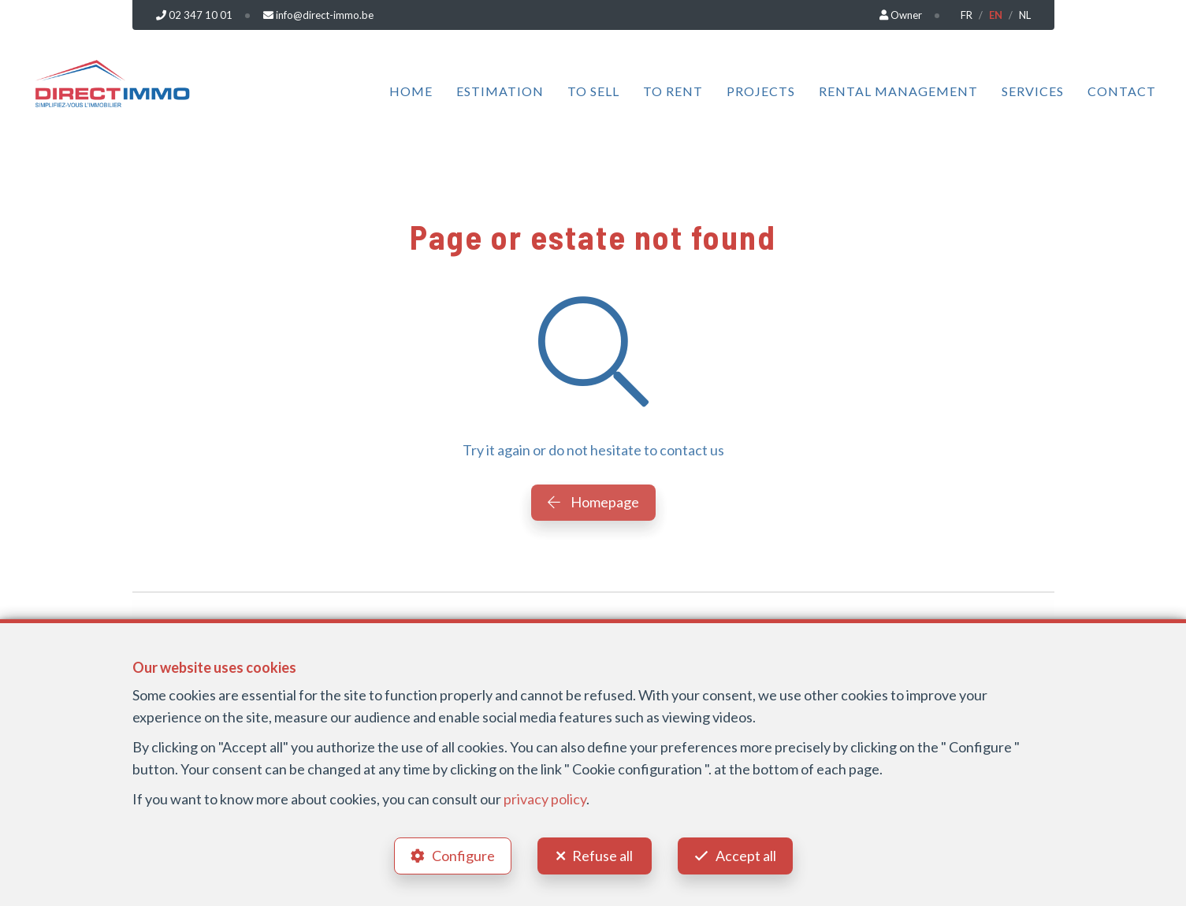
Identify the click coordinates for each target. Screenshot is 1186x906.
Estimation (500, 91)
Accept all (746, 855)
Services (1033, 91)
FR (966, 15)
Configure (463, 855)
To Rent (673, 91)
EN (995, 15)
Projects (761, 91)
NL (1025, 15)
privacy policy (545, 799)
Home (411, 91)
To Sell (593, 91)
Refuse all (602, 855)
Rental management (898, 91)
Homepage (593, 502)
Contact (1121, 91)
